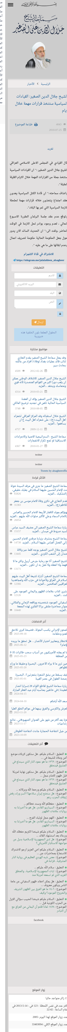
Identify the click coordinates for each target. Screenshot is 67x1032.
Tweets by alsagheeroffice (49, 471)
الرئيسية (40, 84)
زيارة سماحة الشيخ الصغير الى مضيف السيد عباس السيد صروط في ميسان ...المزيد (35, 529)
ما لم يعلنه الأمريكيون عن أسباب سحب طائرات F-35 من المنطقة (34, 654)
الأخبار (25, 84)
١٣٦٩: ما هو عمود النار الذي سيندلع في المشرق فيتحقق (34, 763)
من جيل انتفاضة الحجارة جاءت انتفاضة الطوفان (36, 731)
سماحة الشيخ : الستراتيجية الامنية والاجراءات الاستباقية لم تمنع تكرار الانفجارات (35, 438)
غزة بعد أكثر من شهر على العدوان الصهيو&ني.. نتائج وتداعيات (34, 721)
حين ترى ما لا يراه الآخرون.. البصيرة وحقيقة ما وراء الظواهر (34, 665)
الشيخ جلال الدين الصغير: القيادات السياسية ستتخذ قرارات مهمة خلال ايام (36, 103)
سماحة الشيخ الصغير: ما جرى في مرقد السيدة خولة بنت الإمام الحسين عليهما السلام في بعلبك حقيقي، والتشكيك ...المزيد (34, 490)
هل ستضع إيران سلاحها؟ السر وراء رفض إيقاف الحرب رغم (32, 795)
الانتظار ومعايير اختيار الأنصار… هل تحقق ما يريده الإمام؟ (34, 643)
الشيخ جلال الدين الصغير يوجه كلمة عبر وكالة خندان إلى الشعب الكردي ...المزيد (37, 551)
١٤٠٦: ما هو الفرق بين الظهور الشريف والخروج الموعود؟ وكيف (35, 891)
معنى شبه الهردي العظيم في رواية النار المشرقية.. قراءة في (34, 859)
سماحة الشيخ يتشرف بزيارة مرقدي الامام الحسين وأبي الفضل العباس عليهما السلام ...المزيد (35, 540)
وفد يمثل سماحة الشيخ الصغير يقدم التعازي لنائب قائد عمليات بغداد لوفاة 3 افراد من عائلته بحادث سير (35, 361)
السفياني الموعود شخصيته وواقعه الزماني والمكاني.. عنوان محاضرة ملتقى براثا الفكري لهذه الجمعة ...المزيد (34, 606)
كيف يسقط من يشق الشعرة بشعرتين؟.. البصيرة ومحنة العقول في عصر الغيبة (36, 676)
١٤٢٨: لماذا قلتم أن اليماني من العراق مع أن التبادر (33, 908)
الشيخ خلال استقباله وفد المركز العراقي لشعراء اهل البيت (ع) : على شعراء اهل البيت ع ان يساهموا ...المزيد (35, 420)
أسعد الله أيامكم (54, 701)
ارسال (33, 322)
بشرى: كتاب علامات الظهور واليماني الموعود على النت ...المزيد (35, 593)
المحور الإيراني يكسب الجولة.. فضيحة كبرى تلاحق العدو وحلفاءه (34, 631)
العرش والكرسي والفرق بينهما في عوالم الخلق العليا (34, 708)
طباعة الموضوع (18, 124)
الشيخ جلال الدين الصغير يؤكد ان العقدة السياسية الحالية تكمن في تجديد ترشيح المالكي (34, 401)
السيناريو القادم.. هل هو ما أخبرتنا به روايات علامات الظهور (35, 809)
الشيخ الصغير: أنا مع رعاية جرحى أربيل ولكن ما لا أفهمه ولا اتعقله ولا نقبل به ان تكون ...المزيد (35, 563)
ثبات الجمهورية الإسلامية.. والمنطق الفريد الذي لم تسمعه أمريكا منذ (35, 873)
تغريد (45, 149)
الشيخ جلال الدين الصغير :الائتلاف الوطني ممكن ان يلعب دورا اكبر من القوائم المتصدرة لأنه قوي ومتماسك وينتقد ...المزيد (34, 382)
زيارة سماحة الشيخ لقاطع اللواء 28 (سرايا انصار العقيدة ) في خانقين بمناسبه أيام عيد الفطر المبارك (35, 688)
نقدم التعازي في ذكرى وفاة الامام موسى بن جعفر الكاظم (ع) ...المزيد (36, 503)
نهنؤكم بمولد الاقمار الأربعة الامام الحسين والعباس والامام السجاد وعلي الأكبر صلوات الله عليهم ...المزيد (34, 514)
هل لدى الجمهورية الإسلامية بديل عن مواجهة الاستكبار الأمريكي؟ (34, 841)
